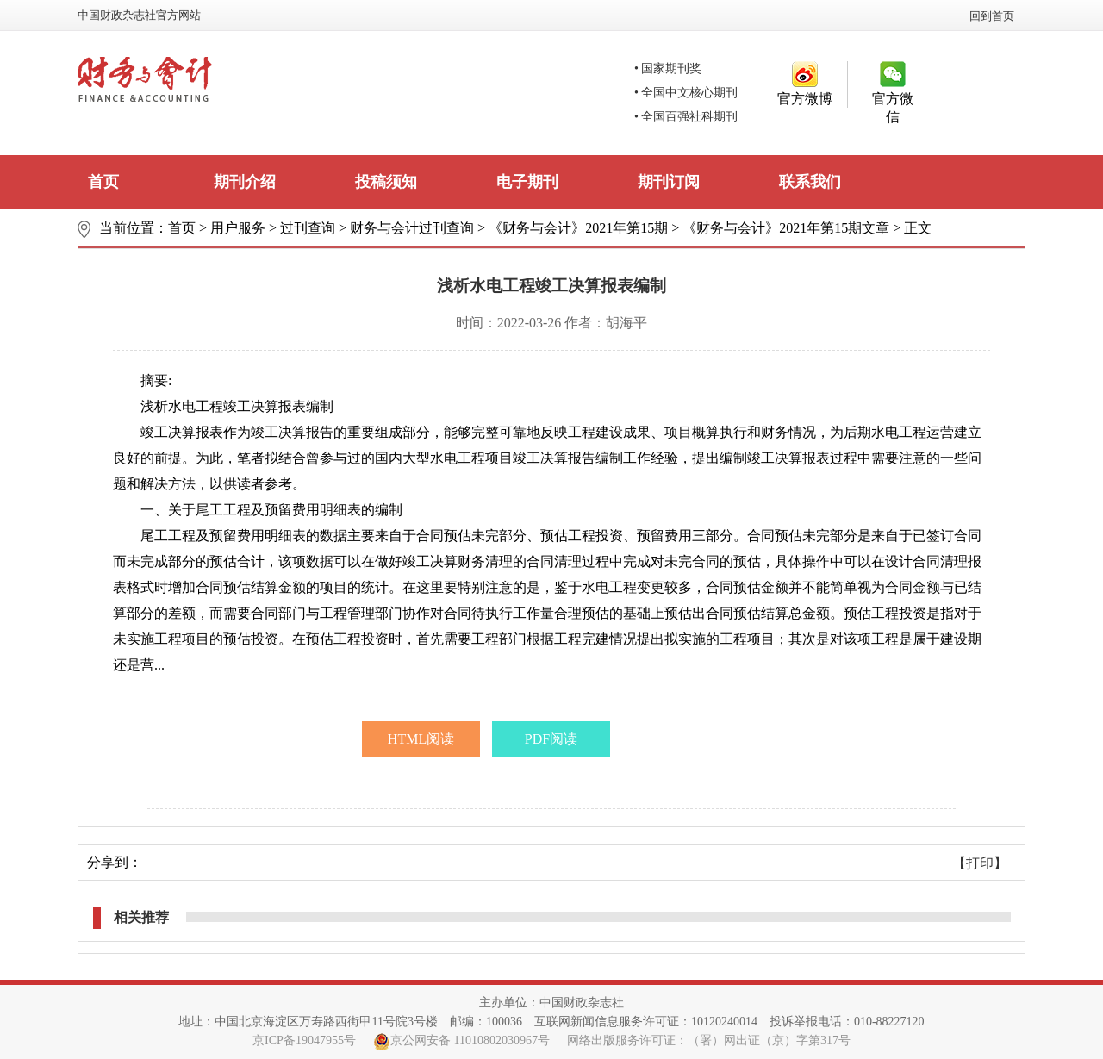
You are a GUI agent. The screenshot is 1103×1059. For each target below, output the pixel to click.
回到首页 (991, 15)
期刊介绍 (245, 181)
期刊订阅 (669, 181)
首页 (103, 181)
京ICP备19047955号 (304, 1040)
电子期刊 (527, 181)
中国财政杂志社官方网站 (139, 15)
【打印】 (979, 863)
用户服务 (237, 228)
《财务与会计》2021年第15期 (578, 228)
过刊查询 (307, 228)
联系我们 (810, 181)
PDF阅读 (551, 739)
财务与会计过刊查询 (412, 228)
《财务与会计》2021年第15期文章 (785, 228)
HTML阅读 (421, 739)
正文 (918, 228)
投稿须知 (386, 181)
